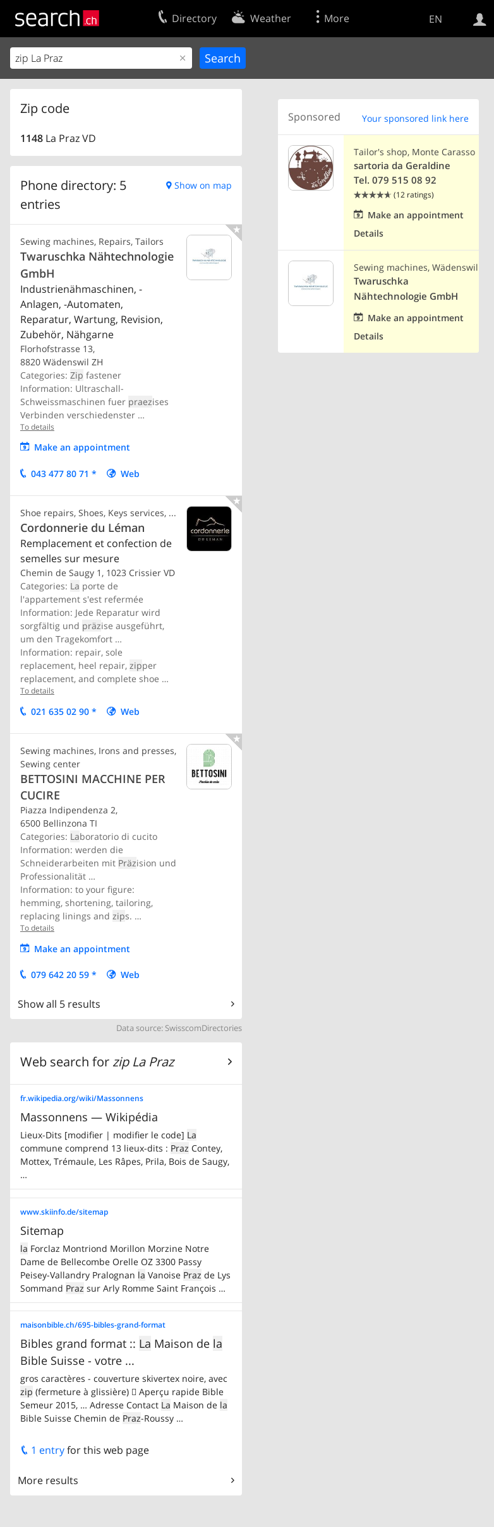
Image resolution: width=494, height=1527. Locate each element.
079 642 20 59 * (64, 975)
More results (48, 1480)
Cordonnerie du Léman (82, 527)
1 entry (42, 1450)
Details (368, 233)
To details (37, 427)
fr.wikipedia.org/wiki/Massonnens (81, 1098)
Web (130, 474)
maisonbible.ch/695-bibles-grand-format (93, 1324)
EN (435, 19)
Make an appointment (82, 447)
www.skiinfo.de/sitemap (64, 1211)
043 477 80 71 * (64, 474)
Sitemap (42, 1230)
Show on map (203, 185)
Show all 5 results (59, 1004)
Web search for (97, 1061)
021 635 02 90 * (64, 711)
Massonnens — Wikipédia (89, 1116)
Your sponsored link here (415, 118)
